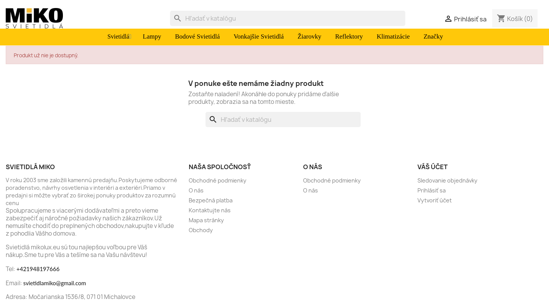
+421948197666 (37, 268)
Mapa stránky (206, 220)
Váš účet (432, 167)
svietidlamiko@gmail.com (54, 283)
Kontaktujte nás (210, 210)
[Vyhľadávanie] (287, 18)
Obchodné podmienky (217, 180)
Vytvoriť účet (434, 200)
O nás (196, 190)
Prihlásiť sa (431, 190)
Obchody (201, 230)
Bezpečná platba (211, 200)
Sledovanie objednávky (447, 180)
